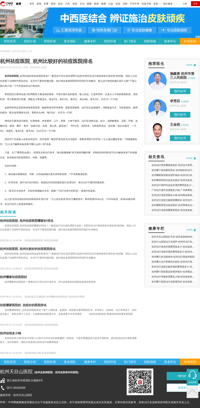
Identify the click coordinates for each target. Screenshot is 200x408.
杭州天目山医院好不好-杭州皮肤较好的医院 (174, 236)
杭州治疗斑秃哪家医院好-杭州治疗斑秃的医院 (175, 165)
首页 (32, 3)
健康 (18, 3)
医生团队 (70, 41)
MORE (189, 65)
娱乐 (60, 3)
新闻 (39, 3)
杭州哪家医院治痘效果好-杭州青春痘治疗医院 (175, 205)
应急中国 (146, 3)
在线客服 (192, 382)
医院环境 (110, 41)
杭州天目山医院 (38, 67)
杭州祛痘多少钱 (10, 333)
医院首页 (10, 41)
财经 (53, 3)
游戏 (74, 3)
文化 (82, 3)
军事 (46, 3)
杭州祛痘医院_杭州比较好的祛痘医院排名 (28, 249)
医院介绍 (30, 41)
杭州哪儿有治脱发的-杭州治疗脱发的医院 (173, 256)
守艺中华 (134, 3)
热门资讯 (130, 41)
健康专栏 (90, 41)
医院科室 (50, 41)
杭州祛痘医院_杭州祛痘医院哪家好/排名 (27, 220)
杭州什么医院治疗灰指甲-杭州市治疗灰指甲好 (175, 241)
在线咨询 (190, 41)
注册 (185, 3)
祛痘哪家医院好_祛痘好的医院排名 (23, 305)
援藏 (89, 3)
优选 (118, 3)
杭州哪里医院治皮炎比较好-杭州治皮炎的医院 (175, 180)
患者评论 (170, 41)
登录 (196, 3)
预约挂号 (180, 91)
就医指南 (150, 41)
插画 (96, 3)
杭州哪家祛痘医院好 (13, 277)
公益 (110, 3)
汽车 (67, 3)
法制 (125, 3)
